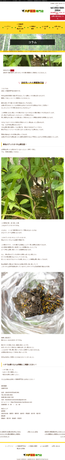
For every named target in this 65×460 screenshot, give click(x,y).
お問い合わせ (57, 27)
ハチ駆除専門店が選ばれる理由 (20, 27)
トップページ (7, 27)
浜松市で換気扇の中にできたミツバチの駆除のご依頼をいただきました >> (55, 434)
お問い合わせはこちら (57, 17)
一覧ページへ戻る (32, 431)
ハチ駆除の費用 (32, 27)
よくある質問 (45, 27)
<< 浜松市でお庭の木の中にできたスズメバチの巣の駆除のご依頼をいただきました (10, 434)
